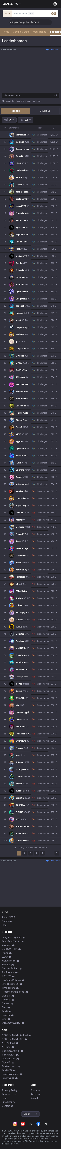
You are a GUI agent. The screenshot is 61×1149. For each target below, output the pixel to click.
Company (7, 921)
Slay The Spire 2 (10, 984)
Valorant (6, 945)
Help (4, 1098)
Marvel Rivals (8, 960)
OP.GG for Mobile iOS (12, 1039)
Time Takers (8, 988)
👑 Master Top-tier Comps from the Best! (31, 22)
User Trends (39, 31)
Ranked (16, 111)
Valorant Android (10, 1050)
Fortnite (6, 964)
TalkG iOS (7, 1070)
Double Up (45, 111)
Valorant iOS (8, 1054)
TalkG (5, 1011)
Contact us (7, 1106)
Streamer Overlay (11, 1023)
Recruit (34, 1098)
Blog (4, 925)
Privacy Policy (9, 1090)
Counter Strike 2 (10, 968)
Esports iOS (8, 1078)
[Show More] (18, 4)
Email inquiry (8, 1102)
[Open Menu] (55, 4)
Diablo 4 (6, 995)
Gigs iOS (6, 1062)
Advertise (36, 1094)
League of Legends (12, 937)
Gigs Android (8, 1058)
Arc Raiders (8, 972)
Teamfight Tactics (11, 941)
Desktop (6, 999)
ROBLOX (6, 976)
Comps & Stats (21, 31)
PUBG (5, 953)
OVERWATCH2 (9, 949)
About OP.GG (8, 917)
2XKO (5, 957)
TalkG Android (9, 1066)
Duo (4, 1007)
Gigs (4, 1019)
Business (35, 1090)
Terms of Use (9, 1094)
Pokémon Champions (13, 992)
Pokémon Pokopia (11, 980)
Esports (6, 1015)
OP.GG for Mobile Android (15, 1035)
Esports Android (10, 1074)
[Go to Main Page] (8, 4)
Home (6, 31)
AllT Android (8, 1043)
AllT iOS (6, 1047)
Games (5, 1003)
